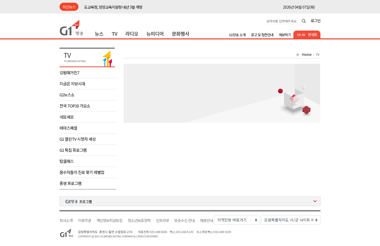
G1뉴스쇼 (67, 94)
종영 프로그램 (70, 183)
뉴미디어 (155, 33)
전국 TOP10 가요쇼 (75, 106)
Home (307, 54)
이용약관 (84, 220)
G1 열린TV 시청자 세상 (78, 139)
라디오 (131, 33)
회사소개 (66, 220)
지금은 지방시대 (72, 83)
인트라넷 (162, 220)
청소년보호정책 (139, 220)
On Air (301, 34)
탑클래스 (67, 161)
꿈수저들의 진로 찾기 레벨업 (82, 172)
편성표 (312, 34)
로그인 (315, 20)
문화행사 (180, 33)
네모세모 (67, 117)
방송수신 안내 (184, 220)
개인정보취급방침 (109, 220)
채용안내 (206, 220)
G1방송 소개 (237, 34)
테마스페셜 (68, 128)
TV (114, 33)
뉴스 (99, 33)
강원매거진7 (69, 72)
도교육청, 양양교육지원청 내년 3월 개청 (113, 7)
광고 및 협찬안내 (262, 34)
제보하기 (285, 34)
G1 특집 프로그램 (73, 150)
